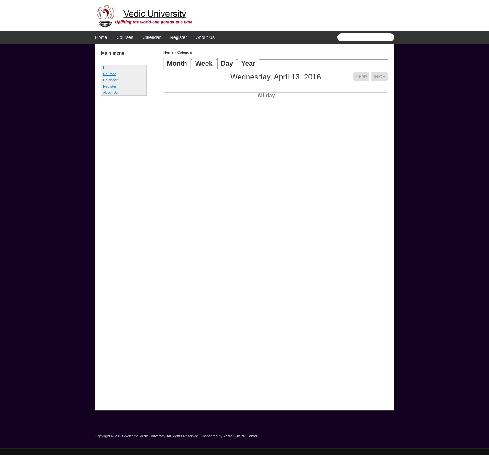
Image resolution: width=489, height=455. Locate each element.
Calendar (152, 37)
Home (101, 37)
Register (178, 37)
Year (248, 63)
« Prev (361, 76)
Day (229, 63)
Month (177, 63)
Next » (379, 76)
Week (204, 63)
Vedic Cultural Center (241, 436)
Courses (124, 37)
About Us (205, 37)
